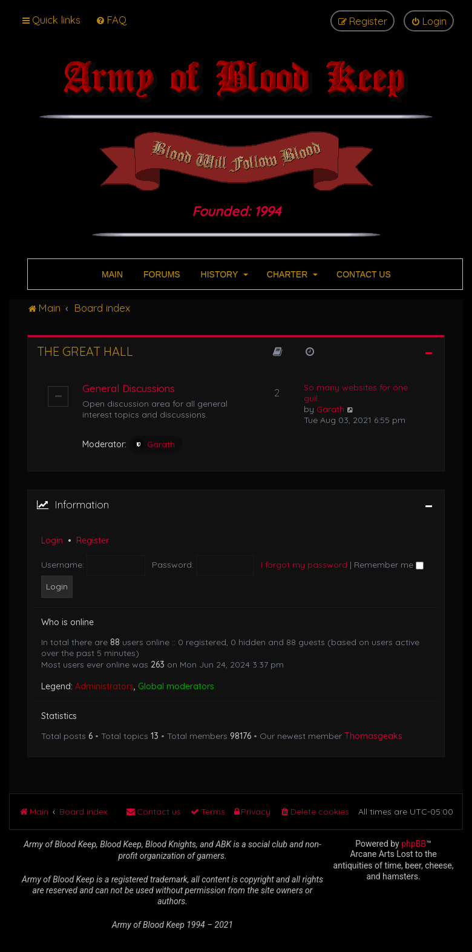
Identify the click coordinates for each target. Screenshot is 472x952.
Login (52, 540)
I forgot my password (304, 564)
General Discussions (128, 388)
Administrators (104, 686)
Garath (154, 444)
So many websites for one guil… (356, 393)
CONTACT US (362, 274)
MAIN (111, 274)
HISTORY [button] (223, 274)
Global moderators (176, 686)
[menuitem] (111, 19)
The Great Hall (85, 351)
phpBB (413, 844)
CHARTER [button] (291, 274)
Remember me (389, 564)
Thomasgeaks (373, 735)
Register (92, 540)
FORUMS (160, 274)
